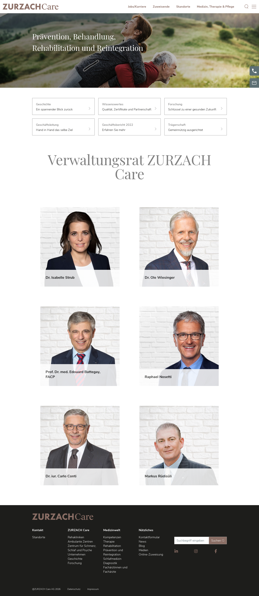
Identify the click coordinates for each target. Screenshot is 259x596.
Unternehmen (76, 554)
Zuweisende (161, 7)
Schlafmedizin (112, 559)
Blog (142, 546)
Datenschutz (73, 589)
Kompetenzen (112, 537)
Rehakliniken (76, 537)
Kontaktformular (149, 537)
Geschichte (75, 559)
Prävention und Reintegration (113, 552)
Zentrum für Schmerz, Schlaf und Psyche (82, 548)
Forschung (75, 563)
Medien (143, 550)
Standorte (183, 7)
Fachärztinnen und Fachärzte (115, 569)
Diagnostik (110, 563)
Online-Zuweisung (151, 554)
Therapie (108, 542)
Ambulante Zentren (80, 542)
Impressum (93, 589)
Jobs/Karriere (137, 7)
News (142, 542)
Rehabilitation (112, 546)
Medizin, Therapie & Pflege (215, 7)
